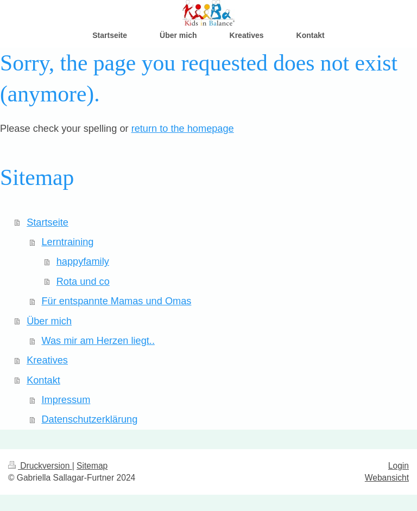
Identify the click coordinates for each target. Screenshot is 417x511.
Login (398, 465)
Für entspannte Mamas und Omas (116, 301)
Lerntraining (67, 242)
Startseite (47, 222)
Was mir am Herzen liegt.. (98, 340)
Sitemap (92, 465)
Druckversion (40, 465)
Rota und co (83, 281)
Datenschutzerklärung (89, 419)
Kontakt (43, 380)
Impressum (65, 399)
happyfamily (82, 261)
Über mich (49, 321)
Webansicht (387, 477)
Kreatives (47, 360)
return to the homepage (182, 128)
